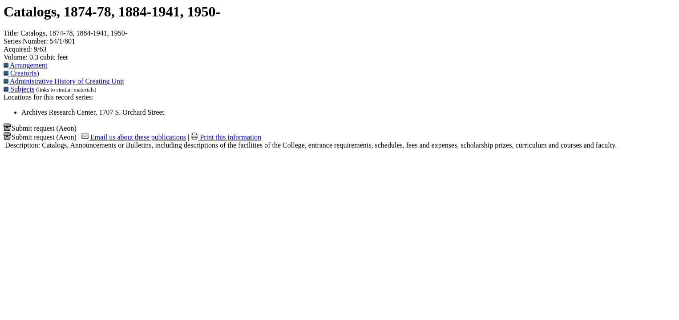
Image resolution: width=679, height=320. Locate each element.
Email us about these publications (133, 137)
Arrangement (26, 65)
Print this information (226, 137)
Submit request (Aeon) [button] (40, 128)
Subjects (19, 89)
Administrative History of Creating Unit (64, 81)
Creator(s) (21, 73)
